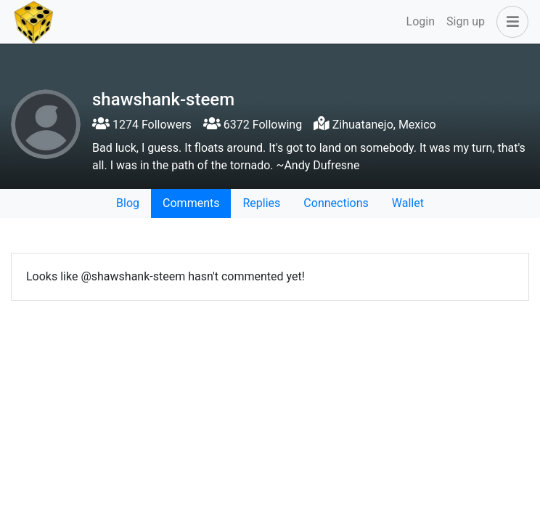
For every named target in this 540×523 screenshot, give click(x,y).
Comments (191, 203)
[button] (509, 22)
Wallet (408, 203)
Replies (261, 203)
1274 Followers (142, 124)
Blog (127, 203)
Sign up (465, 21)
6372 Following (252, 124)
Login (420, 21)
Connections (335, 203)
